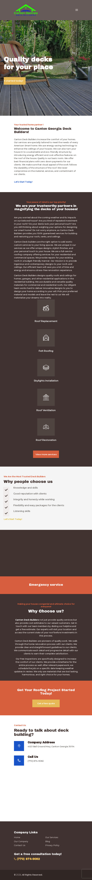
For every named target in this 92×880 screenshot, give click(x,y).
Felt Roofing (46, 351)
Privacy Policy (52, 845)
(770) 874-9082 (36, 761)
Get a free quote (46, 703)
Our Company (21, 841)
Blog (47, 841)
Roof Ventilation (46, 410)
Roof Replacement (46, 321)
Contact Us (19, 845)
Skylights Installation (46, 380)
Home (17, 837)
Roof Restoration (46, 440)
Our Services (51, 837)
